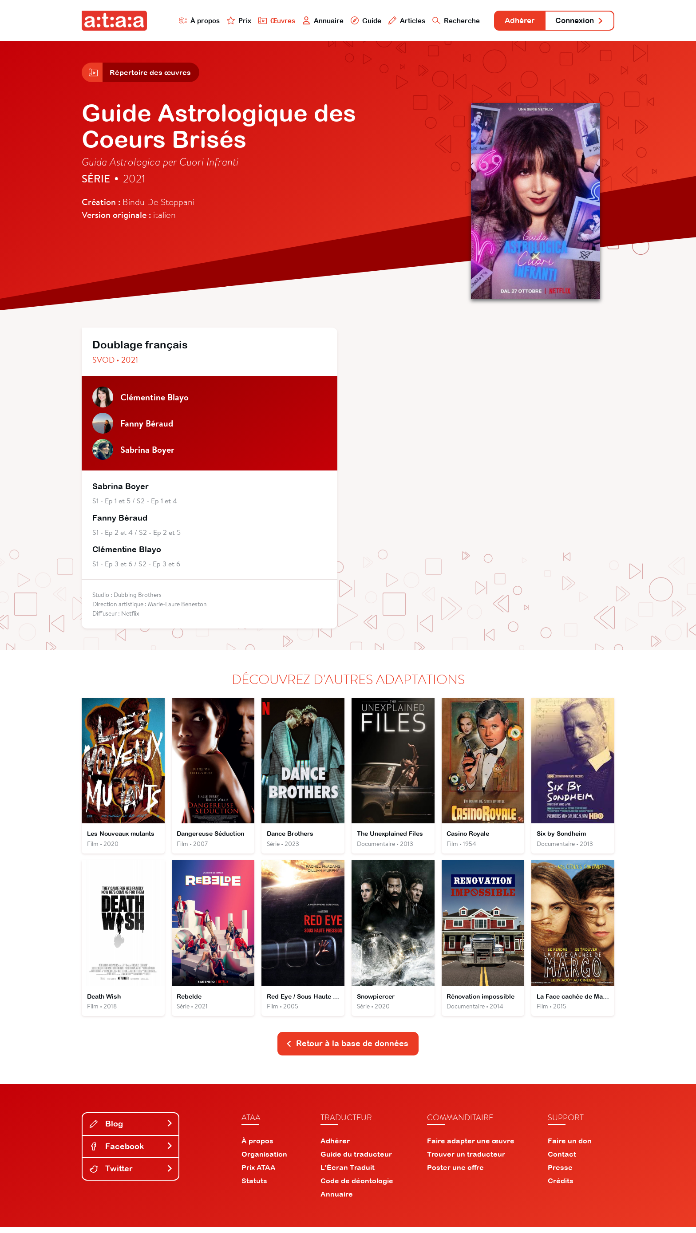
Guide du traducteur (356, 1160)
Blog (131, 1129)
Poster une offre (455, 1173)
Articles (397, 20)
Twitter (131, 1174)
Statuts (254, 1186)
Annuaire (313, 20)
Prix (229, 20)
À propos (189, 20)
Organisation (264, 1160)
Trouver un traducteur (466, 1160)
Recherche (447, 20)
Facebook (131, 1151)
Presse (560, 1173)
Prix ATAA (258, 1173)
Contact (562, 1160)
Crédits (560, 1186)
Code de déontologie (356, 1186)
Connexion (577, 21)
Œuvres (267, 20)
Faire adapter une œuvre (470, 1146)
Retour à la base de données (347, 1049)
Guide (356, 20)
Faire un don (570, 1146)
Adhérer (513, 21)
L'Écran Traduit (347, 1173)
